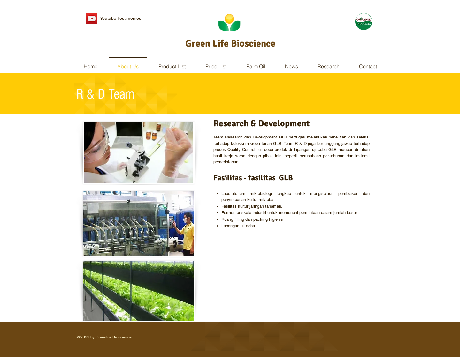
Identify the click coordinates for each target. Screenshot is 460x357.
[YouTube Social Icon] (91, 18)
